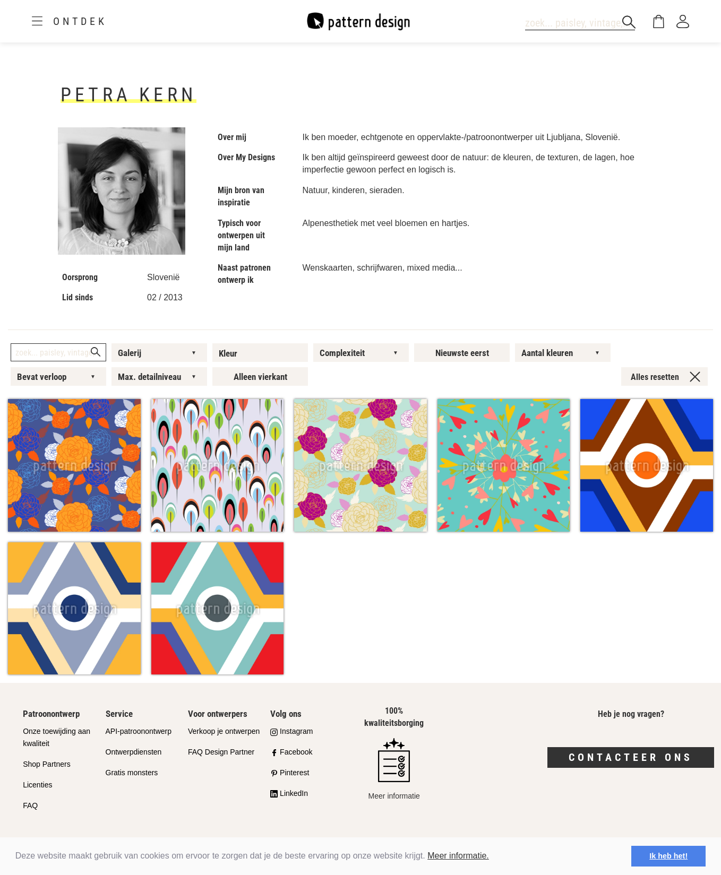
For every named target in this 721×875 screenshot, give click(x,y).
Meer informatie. (458, 855)
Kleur (228, 353)
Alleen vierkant (260, 376)
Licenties (37, 785)
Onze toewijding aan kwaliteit (56, 737)
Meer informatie (394, 769)
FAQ (30, 805)
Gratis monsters (132, 772)
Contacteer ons (631, 757)
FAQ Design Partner (221, 752)
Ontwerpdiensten (134, 752)
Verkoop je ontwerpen (224, 731)
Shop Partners (47, 764)
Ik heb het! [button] (668, 856)
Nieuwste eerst (462, 353)
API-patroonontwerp (139, 731)
